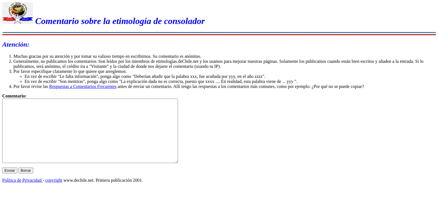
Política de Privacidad (22, 192)
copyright (53, 192)
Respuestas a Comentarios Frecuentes (82, 86)
